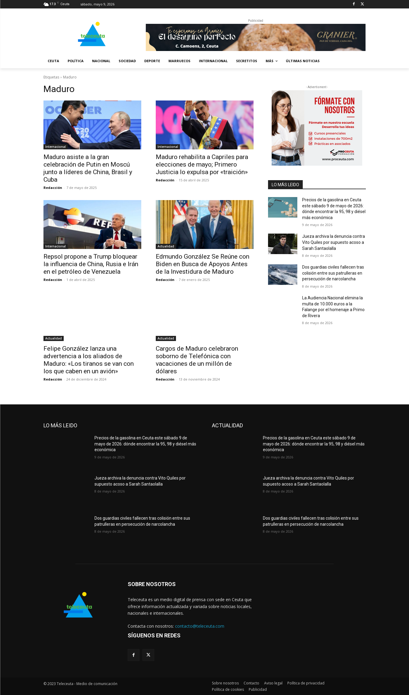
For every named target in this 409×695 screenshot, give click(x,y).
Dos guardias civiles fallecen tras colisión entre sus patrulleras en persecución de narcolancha (333, 273)
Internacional (55, 147)
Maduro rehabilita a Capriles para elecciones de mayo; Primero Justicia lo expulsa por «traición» (202, 164)
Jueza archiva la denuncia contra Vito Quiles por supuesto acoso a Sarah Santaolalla (333, 242)
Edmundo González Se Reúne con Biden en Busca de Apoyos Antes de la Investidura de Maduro (202, 264)
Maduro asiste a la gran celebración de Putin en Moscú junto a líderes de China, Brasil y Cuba (87, 168)
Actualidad (166, 246)
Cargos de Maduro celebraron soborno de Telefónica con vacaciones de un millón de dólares (197, 360)
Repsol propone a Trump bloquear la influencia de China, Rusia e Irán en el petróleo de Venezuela (90, 264)
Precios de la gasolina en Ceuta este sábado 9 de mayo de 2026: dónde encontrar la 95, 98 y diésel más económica (145, 443)
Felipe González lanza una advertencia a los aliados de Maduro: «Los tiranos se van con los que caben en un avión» (88, 360)
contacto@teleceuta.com (199, 626)
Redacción (52, 187)
